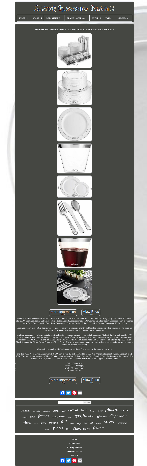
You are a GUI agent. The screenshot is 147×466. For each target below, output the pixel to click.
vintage (53, 422)
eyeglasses (84, 415)
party (56, 411)
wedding (122, 423)
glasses (102, 416)
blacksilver (47, 411)
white (98, 423)
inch (69, 417)
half (84, 410)
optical (73, 410)
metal (32, 416)
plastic (111, 409)
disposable (118, 415)
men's (124, 410)
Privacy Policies (74, 447)
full (64, 421)
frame (98, 427)
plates (58, 428)
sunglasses (58, 416)
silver (109, 421)
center (72, 423)
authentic (36, 411)
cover (36, 424)
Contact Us (74, 443)
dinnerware (81, 428)
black (88, 422)
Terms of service (74, 451)
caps (79, 423)
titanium (25, 410)
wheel (26, 422)
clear (100, 410)
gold (63, 411)
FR (76, 455)
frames (43, 416)
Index (74, 439)
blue (68, 429)
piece (43, 422)
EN (72, 455)
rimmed (47, 429)
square (24, 417)
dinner (92, 411)
